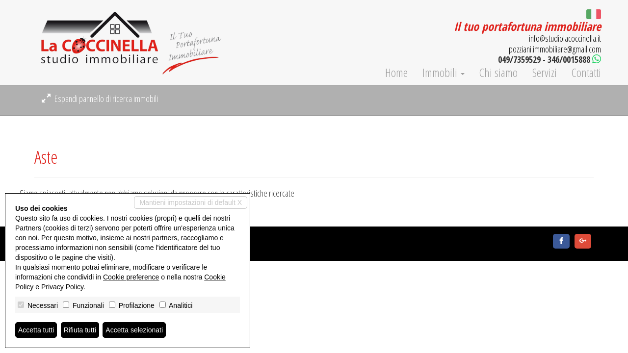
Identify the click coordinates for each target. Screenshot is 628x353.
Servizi (544, 72)
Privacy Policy (62, 287)
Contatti (586, 72)
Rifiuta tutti (80, 330)
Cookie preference (131, 277)
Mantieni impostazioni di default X (190, 202)
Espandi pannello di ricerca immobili (100, 98)
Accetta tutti (36, 330)
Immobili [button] (443, 72)
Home (396, 72)
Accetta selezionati (134, 330)
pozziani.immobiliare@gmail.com (555, 49)
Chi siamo (498, 72)
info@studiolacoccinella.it (565, 38)
